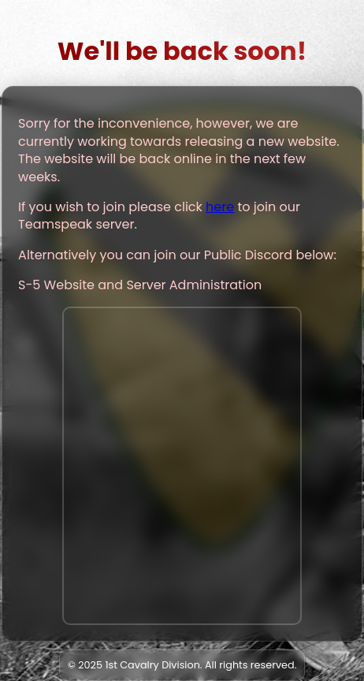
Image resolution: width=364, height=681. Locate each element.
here (220, 207)
